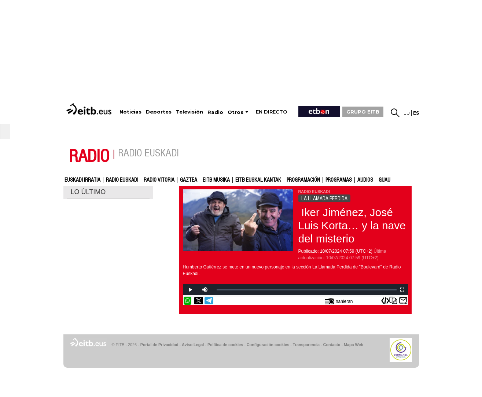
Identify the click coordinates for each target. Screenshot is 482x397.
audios (365, 180)
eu (407, 113)
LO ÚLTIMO (88, 192)
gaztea (188, 180)
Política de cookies (225, 344)
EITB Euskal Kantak (258, 180)
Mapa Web (353, 344)
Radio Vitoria (159, 180)
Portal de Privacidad (159, 344)
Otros (235, 112)
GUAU (384, 180)
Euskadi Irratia (82, 180)
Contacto (332, 344)
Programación (303, 180)
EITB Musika (216, 180)
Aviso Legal (193, 344)
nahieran (339, 301)
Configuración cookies (268, 344)
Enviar (403, 300)
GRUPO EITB (362, 112)
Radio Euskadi (122, 180)
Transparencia (306, 344)
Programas (338, 180)
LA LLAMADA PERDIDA (324, 198)
